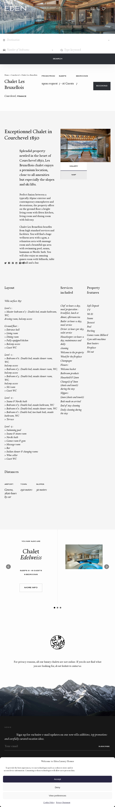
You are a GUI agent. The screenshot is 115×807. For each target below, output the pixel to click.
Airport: (9, 484)
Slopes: (40, 484)
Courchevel (15, 75)
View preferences (57, 795)
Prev (8, 566)
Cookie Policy (49, 803)
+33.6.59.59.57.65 (98, 8)
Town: (23, 484)
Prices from (48, 76)
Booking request (102, 87)
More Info (31, 588)
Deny (57, 787)
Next (106, 145)
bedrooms (82, 76)
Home (6, 75)
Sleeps (62, 76)
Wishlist (103, 8)
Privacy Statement (63, 803)
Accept (57, 779)
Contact (92, 8)
